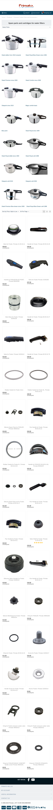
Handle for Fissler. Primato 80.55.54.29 (38, 244)
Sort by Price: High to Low (10, 211)
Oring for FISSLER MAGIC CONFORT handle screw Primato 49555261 (14, 764)
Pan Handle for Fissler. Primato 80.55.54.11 (39, 502)
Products (9, 17)
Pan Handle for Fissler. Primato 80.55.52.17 (39, 579)
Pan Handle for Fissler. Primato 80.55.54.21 (14, 539)
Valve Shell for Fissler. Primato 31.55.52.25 (38, 539)
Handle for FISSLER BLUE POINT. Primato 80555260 (14, 280)
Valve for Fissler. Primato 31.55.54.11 (14, 244)
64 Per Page (24, 211)
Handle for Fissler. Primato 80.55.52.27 (38, 317)
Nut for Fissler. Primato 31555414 (38, 688)
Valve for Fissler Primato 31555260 (38, 279)
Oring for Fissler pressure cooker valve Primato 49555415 (38, 726)
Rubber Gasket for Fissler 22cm (14, 390)
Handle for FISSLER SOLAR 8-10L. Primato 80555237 (38, 465)
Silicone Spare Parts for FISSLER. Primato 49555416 (14, 428)
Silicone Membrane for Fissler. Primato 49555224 (14, 616)
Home (3, 17)
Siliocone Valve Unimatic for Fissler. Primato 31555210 (14, 579)
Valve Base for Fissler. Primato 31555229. (14, 317)
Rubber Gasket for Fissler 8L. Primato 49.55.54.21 (39, 390)
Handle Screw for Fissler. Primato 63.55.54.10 (14, 689)
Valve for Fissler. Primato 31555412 (14, 354)
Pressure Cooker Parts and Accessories (25, 17)
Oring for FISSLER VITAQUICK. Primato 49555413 (38, 764)
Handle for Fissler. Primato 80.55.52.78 (38, 354)
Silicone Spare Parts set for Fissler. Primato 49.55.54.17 (14, 502)
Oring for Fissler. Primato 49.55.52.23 (14, 653)
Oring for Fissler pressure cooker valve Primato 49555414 (14, 726)
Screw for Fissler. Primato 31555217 (38, 653)
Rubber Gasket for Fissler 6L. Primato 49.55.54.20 (14, 465)
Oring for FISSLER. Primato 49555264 (39, 615)
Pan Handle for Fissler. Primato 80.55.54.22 (39, 428)
